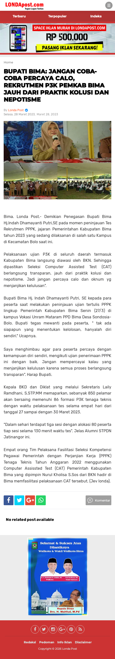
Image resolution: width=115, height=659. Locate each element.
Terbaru (19, 16)
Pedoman (46, 642)
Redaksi (30, 642)
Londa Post (69, 648)
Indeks (96, 16)
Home (8, 62)
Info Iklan (64, 642)
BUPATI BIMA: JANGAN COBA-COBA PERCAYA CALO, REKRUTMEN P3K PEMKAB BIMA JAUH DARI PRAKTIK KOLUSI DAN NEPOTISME (56, 85)
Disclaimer (83, 642)
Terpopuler (57, 16)
